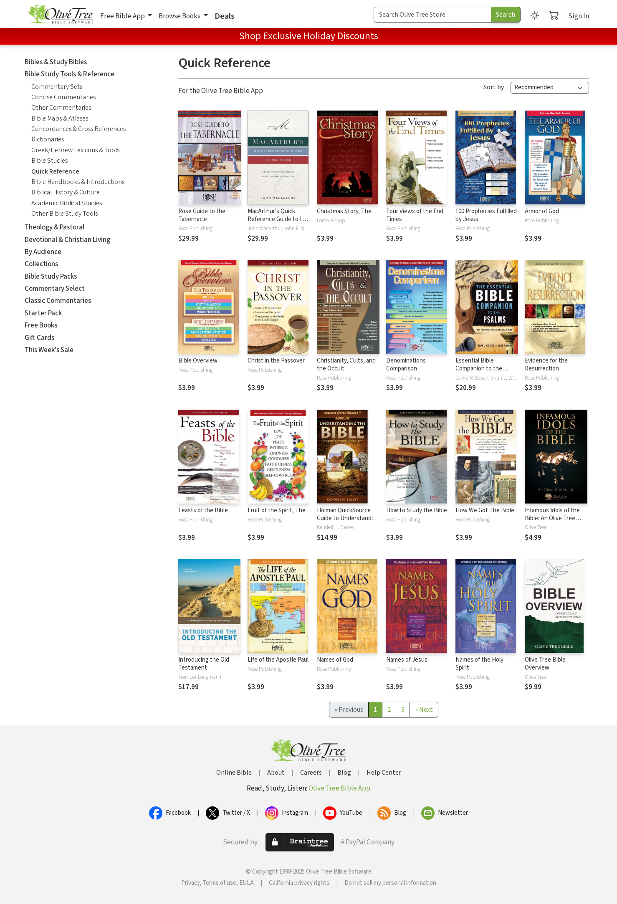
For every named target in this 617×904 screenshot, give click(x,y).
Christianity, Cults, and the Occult (346, 364)
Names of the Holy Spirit (479, 663)
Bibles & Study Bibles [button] (56, 62)
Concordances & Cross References (78, 128)
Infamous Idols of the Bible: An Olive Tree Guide (552, 518)
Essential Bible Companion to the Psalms (478, 368)
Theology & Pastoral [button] (54, 227)
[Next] (424, 710)
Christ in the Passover (276, 360)
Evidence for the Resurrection (546, 364)
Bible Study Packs (51, 277)
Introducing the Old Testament (203, 663)
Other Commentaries (61, 107)
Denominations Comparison (406, 364)
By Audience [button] (43, 252)
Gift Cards (39, 338)
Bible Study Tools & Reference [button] (69, 74)
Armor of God (542, 211)
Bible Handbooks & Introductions (77, 181)
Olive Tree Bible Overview (545, 663)
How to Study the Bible (416, 510)
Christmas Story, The (344, 211)
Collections (41, 264)
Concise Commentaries (63, 97)
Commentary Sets (56, 86)
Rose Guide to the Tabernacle (201, 215)
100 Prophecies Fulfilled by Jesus (486, 215)
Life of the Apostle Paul (278, 659)
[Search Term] (432, 15)
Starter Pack (43, 313)
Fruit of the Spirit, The (277, 510)
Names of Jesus (406, 659)
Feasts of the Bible (203, 510)
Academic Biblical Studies (66, 203)
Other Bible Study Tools (64, 213)
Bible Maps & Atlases (59, 118)
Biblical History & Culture (65, 192)
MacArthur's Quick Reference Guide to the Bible (278, 219)
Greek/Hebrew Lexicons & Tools (75, 150)
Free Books (41, 325)
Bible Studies (49, 160)
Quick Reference (55, 171)
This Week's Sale (49, 350)
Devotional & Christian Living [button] (67, 240)
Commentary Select (55, 289)
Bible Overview (197, 360)
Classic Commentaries (58, 301)
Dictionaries (47, 139)
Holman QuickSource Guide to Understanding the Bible (348, 518)
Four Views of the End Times (414, 215)
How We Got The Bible (484, 510)
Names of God (335, 659)
